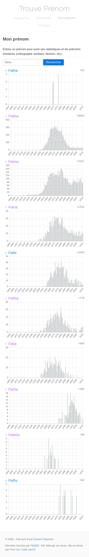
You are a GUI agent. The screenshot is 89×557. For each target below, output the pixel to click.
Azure (63, 545)
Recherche (43, 18)
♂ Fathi (10, 253)
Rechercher (53, 62)
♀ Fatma (12, 162)
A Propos (44, 25)
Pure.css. (15, 549)
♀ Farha (11, 389)
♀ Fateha (12, 435)
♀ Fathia (11, 298)
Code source (28, 549)
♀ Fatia (10, 344)
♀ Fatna (11, 207)
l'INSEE (34, 545)
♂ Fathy (11, 480)
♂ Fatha (11, 71)
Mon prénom (67, 18)
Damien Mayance (44, 539)
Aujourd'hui (21, 18)
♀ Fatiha (11, 116)
